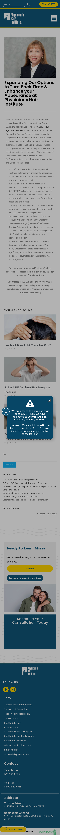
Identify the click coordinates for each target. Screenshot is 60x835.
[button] (49, 400)
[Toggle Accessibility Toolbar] (6, 411)
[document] (30, 417)
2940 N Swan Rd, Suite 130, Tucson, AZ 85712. (30, 418)
